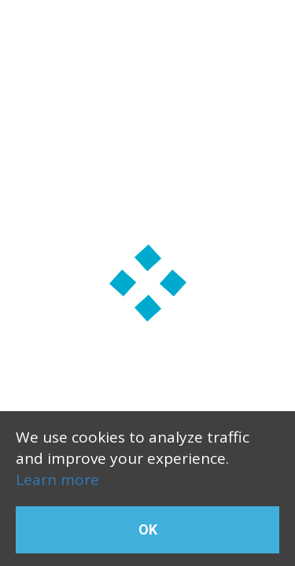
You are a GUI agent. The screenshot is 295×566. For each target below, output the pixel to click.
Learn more (57, 479)
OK (147, 529)
